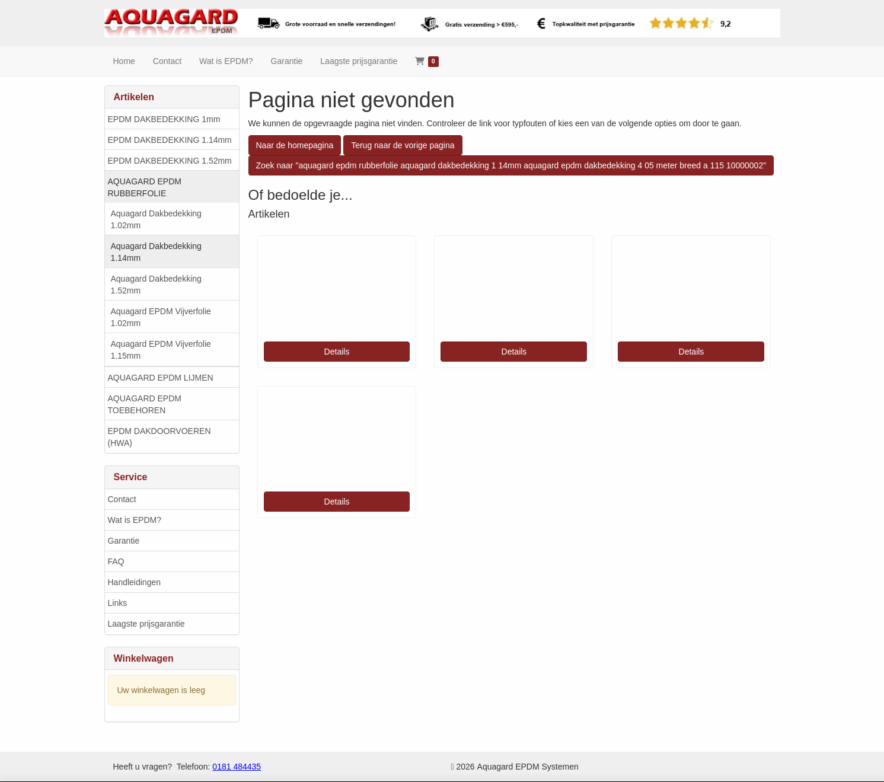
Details (337, 351)
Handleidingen (134, 582)
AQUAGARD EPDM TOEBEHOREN (144, 404)
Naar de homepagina (295, 145)
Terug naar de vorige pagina (402, 145)
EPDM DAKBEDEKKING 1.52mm (170, 160)
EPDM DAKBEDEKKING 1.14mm (170, 140)
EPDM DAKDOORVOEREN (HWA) (159, 437)
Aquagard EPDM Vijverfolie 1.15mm (161, 349)
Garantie (124, 540)
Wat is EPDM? (135, 520)
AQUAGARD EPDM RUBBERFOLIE (144, 187)
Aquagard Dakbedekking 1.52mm (156, 284)
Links (117, 603)
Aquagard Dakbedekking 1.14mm (156, 252)
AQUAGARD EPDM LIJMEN (160, 377)
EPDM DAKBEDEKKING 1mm (164, 119)
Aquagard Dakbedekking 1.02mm (156, 219)
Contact (122, 499)
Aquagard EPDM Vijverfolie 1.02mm (161, 317)
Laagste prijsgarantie (146, 623)
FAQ (116, 561)
